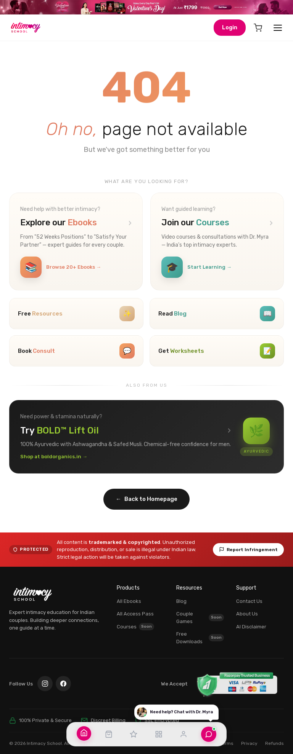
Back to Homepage (146, 494)
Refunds (274, 738)
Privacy (249, 738)
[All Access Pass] (133, 734)
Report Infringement (248, 544)
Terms (226, 738)
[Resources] (158, 734)
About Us (247, 609)
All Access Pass (135, 609)
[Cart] (258, 27)
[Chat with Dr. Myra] (208, 734)
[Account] (183, 734)
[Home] (84, 732)
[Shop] (108, 734)
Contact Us (249, 596)
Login (229, 27)
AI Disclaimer (251, 622)
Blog (181, 596)
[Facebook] (63, 679)
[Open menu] (277, 27)
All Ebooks (129, 596)
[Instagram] (45, 679)
